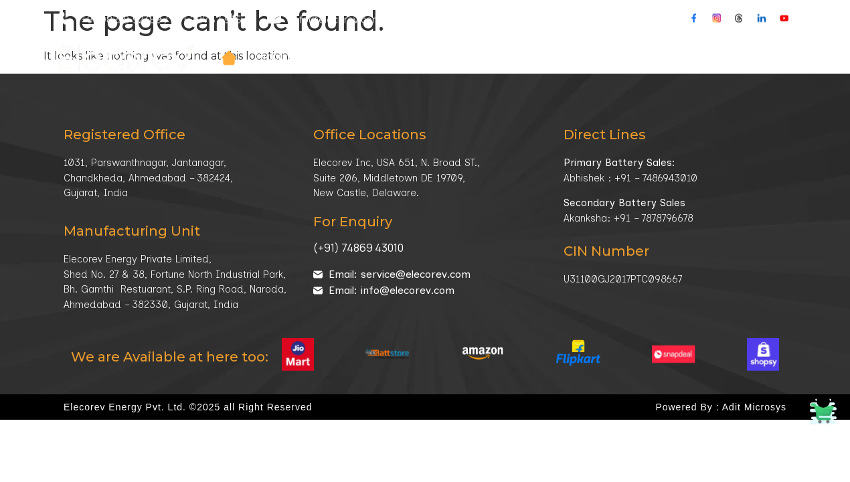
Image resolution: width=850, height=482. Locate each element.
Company (366, 24)
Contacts (699, 23)
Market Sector (458, 24)
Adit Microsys (754, 407)
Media (636, 24)
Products (286, 24)
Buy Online (767, 23)
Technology (558, 24)
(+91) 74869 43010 (358, 247)
